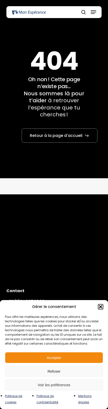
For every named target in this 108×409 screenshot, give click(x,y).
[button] (100, 306)
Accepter (54, 358)
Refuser (54, 371)
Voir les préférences (54, 385)
